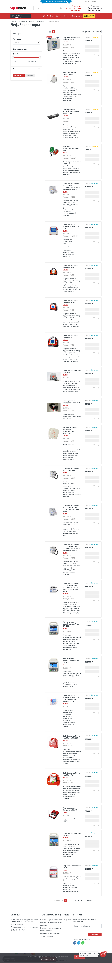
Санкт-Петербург (91, 1)
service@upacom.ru (95, 10)
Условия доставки (46, 936)
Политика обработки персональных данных (55, 920)
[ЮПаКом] (18, 8)
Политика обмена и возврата (50, 928)
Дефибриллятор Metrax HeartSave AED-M (71, 301)
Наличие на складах (26, 49)
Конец (89, 901)
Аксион (65, 191)
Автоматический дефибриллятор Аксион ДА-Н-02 (71, 661)
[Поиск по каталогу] (46, 8)
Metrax (65, 42)
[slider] (13, 57)
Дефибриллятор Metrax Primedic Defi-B (71, 39)
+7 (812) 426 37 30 (93, 8)
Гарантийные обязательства (50, 933)
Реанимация (41, 21)
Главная (13, 21)
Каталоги (43, 925)
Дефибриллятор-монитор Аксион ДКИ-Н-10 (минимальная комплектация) (71, 698)
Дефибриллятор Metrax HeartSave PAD (71, 774)
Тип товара (26, 39)
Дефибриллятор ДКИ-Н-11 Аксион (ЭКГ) (71, 469)
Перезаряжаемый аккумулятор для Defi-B (71, 402)
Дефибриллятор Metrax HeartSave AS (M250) (71, 737)
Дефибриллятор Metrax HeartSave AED (71, 266)
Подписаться (94, 934)
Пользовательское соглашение (51, 922)
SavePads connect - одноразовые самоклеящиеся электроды (70, 430)
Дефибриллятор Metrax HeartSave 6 (71, 336)
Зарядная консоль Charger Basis (70, 74)
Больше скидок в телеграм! (56, 1)
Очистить (30, 75)
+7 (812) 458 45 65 (74, 8)
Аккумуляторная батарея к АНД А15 (70, 809)
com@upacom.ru (76, 10)
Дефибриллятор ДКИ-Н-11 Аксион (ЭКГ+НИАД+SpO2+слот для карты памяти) (72, 186)
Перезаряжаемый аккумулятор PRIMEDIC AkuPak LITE (71, 111)
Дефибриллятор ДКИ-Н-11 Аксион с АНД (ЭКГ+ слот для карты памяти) (71, 508)
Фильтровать (18, 75)
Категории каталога (21, 16)
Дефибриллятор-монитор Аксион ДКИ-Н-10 (71, 226)
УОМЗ (65, 153)
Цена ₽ (26, 54)
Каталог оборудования (26, 21)
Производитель (26, 69)
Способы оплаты (46, 931)
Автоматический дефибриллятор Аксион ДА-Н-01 (71, 624)
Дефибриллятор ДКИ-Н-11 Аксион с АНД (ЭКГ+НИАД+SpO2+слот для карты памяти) (72, 547)
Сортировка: (85, 32)
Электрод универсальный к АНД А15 (71, 148)
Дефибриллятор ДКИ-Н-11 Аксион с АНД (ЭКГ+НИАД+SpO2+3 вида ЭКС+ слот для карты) (71, 587)
